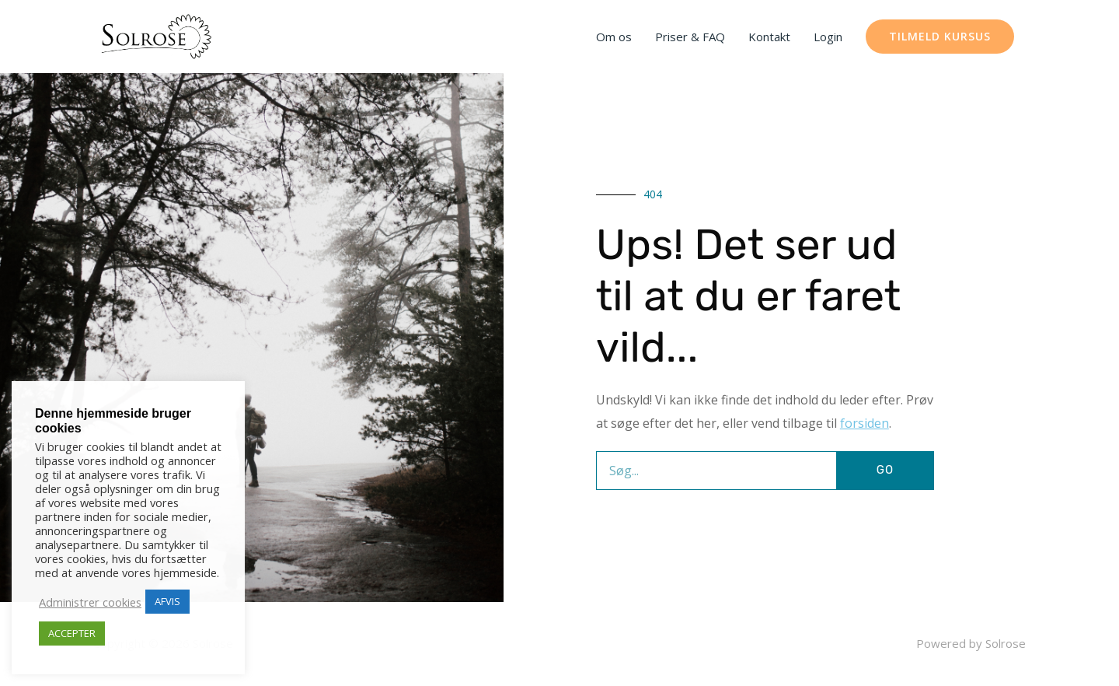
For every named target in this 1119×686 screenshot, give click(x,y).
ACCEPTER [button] (72, 633)
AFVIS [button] (167, 601)
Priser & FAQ (690, 36)
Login (828, 36)
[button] (940, 36)
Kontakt (769, 36)
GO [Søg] (885, 470)
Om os (614, 36)
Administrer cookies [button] (90, 602)
